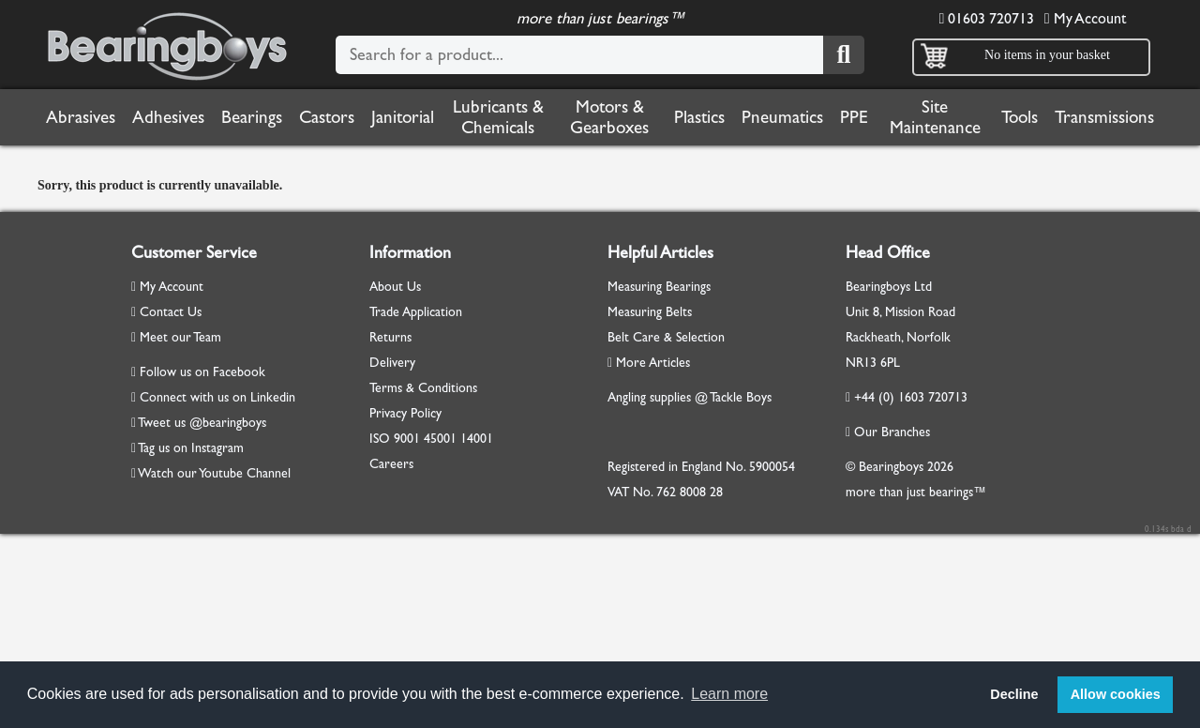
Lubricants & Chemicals (498, 117)
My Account (1085, 18)
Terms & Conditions (423, 388)
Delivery (392, 363)
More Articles (649, 363)
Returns (390, 337)
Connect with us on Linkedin (217, 397)
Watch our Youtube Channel (214, 473)
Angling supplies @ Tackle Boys (690, 397)
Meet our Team (176, 337)
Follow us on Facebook (202, 372)
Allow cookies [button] (1116, 694)
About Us (395, 287)
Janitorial (402, 117)
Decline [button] (1014, 694)
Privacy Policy (405, 413)
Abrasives (80, 117)
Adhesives (168, 117)
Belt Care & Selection (666, 337)
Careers (391, 464)
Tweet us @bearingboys (202, 423)
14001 (476, 439)
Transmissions (1104, 117)
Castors (326, 117)
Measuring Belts (650, 312)
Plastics (699, 117)
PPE (854, 117)
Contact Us (166, 312)
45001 (440, 439)
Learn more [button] (729, 694)
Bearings (251, 117)
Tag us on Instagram (191, 448)
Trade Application (415, 312)
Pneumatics (782, 117)
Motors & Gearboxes (609, 117)
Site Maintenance (935, 117)
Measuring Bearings (659, 287)
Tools (1019, 117)
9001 (407, 439)
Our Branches (888, 432)
